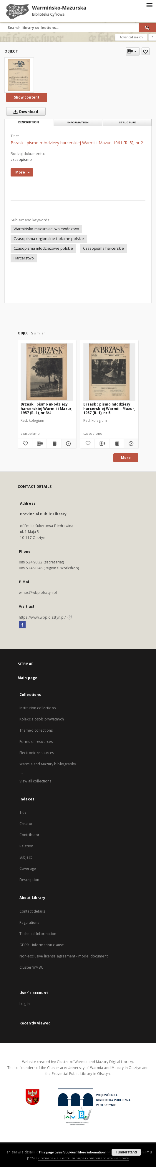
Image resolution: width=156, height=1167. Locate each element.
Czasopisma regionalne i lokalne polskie (49, 238)
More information (91, 1152)
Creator (26, 823)
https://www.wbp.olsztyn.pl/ (45, 617)
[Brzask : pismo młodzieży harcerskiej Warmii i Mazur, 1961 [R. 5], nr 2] (19, 75)
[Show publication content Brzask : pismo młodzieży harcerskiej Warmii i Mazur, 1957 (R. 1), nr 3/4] (54, 443)
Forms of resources (36, 741)
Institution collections (37, 707)
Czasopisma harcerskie (103, 248)
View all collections (35, 781)
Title (23, 812)
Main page (27, 677)
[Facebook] (22, 625)
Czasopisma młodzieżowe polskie (43, 248)
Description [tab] (28, 122)
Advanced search (131, 37)
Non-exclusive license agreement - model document (63, 956)
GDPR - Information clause (41, 944)
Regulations (29, 922)
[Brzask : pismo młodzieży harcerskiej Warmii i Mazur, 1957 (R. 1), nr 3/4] (47, 372)
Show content (26, 97)
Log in (24, 1003)
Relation (26, 846)
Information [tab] (78, 122)
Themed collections (36, 730)
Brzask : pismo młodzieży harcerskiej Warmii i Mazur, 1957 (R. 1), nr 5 (109, 408)
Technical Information (38, 933)
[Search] (147, 27)
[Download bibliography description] (39, 443)
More (126, 457)
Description (29, 879)
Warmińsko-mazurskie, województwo (46, 228)
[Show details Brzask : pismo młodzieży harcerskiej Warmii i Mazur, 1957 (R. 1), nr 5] (130, 443)
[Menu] (149, 4)
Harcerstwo (24, 258)
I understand (126, 1152)
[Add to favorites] (146, 51)
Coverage (27, 868)
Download (24, 111)
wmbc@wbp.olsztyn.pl (38, 592)
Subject (25, 857)
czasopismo (21, 159)
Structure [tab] (127, 122)
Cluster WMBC (31, 967)
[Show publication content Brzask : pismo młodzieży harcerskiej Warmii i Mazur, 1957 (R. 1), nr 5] (116, 443)
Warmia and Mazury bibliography (47, 763)
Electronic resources (36, 752)
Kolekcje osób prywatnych (41, 719)
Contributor (29, 834)
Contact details (32, 911)
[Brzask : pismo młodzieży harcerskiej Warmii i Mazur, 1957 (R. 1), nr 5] (109, 372)
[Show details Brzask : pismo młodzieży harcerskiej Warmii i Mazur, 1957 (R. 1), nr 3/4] (68, 443)
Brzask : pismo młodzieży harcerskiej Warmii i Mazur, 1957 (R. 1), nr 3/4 (46, 408)
